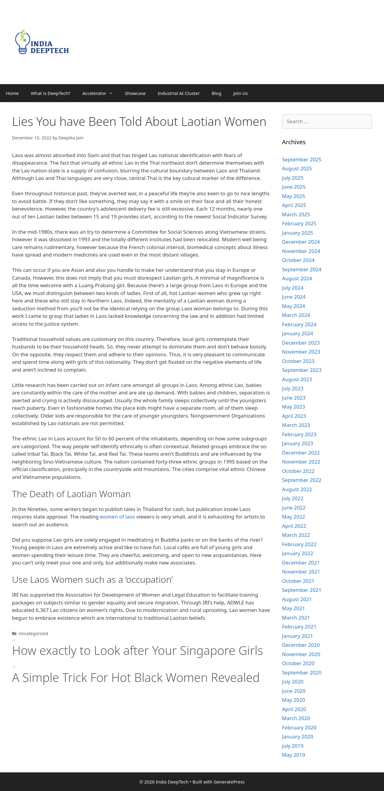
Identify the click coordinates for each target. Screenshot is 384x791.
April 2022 (294, 525)
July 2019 (293, 745)
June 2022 (294, 507)
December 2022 (301, 452)
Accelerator (100, 93)
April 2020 (294, 709)
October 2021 (298, 580)
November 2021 (301, 571)
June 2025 (294, 186)
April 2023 (294, 415)
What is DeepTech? (50, 93)
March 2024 (296, 315)
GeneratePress (229, 782)
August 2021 (297, 599)
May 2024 (293, 306)
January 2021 (297, 635)
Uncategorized (33, 633)
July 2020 (293, 681)
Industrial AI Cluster (179, 93)
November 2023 (301, 351)
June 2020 (294, 690)
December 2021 (301, 562)
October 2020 (298, 663)
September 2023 (301, 370)
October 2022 (298, 470)
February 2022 (299, 544)
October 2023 (298, 360)
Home (12, 93)
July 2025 (293, 177)
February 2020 (299, 727)
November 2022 (301, 461)
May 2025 (293, 196)
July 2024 (293, 287)
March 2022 (296, 534)
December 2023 (301, 342)
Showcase (135, 93)
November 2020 (301, 654)
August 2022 (297, 489)
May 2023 (293, 406)
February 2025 (299, 223)
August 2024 (297, 278)
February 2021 (299, 626)
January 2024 (297, 333)
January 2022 (297, 553)
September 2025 (301, 159)
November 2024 (301, 251)
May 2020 (293, 699)
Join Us (240, 93)
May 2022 (293, 516)
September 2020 (301, 672)
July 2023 (293, 388)
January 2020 (297, 736)
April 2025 (294, 205)
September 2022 (301, 479)
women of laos (117, 516)
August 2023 (297, 379)
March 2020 (296, 718)
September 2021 (301, 589)
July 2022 (293, 498)
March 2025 (296, 214)
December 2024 (301, 241)
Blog (216, 93)
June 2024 (294, 296)
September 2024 (301, 269)
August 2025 (297, 168)
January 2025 (297, 232)
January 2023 (297, 443)
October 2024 (298, 260)
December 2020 (301, 644)
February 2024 (299, 324)
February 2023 (299, 434)
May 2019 (293, 754)
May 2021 (293, 608)
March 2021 (296, 617)
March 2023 (296, 424)
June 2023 (294, 397)
